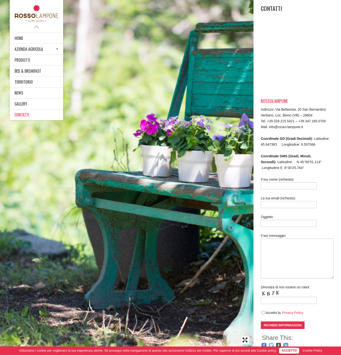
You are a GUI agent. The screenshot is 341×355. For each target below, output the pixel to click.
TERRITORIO (24, 82)
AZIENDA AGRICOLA (29, 49)
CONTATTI (22, 115)
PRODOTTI (22, 60)
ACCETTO (289, 350)
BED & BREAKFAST (28, 71)
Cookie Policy (312, 350)
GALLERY (21, 104)
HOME (19, 38)
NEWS (19, 93)
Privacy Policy (292, 313)
